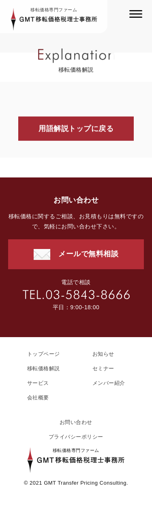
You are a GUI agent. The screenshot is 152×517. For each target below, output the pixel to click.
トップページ (43, 354)
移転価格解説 (43, 368)
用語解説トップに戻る (76, 129)
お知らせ (103, 354)
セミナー (103, 368)
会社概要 (38, 398)
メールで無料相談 (88, 254)
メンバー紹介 (108, 383)
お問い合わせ (76, 422)
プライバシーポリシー (76, 437)
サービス (38, 383)
